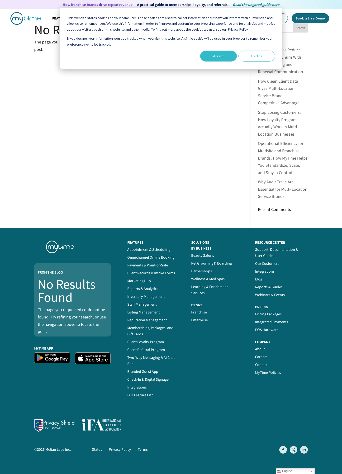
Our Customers (267, 263)
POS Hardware (267, 329)
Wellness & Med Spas (208, 278)
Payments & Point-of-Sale (147, 265)
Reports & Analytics (142, 288)
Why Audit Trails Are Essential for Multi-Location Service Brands (282, 189)
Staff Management (142, 304)
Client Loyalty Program (145, 341)
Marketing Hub (139, 280)
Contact (261, 364)
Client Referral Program (146, 349)
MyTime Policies (268, 372)
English (284, 471)
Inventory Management (146, 296)
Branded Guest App (142, 371)
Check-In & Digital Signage (148, 379)
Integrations (137, 387)
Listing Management (143, 312)
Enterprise (199, 320)
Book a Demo (310, 18)
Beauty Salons (202, 255)
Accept (218, 56)
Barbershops (201, 271)
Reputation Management (147, 320)
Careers (261, 356)
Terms (143, 449)
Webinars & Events (270, 294)
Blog (258, 279)
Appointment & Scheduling (148, 249)
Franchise (199, 312)
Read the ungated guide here (256, 4)
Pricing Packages (268, 314)
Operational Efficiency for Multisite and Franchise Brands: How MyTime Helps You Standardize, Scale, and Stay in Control (283, 158)
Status (97, 449)
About (260, 348)
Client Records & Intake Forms (151, 272)
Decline (256, 56)
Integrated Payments (271, 321)
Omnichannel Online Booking (150, 257)
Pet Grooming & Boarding (211, 263)
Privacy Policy (120, 449)
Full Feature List (140, 395)
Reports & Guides (269, 286)
